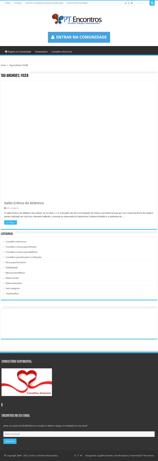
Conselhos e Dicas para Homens (21, 247)
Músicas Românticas (15, 273)
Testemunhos (41, 51)
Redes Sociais (12, 278)
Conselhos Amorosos (61, 51)
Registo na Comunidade (18, 51)
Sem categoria (12, 208)
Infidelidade (12, 267)
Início (3, 65)
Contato (18, 3)
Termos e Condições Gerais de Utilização (44, 3)
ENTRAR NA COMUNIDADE (79, 37)
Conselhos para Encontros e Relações (24, 257)
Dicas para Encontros (16, 262)
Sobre (8, 3)
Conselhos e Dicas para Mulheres (22, 252)
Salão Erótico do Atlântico (24, 203)
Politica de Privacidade (77, 3)
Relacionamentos (14, 283)
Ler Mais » (10, 222)
